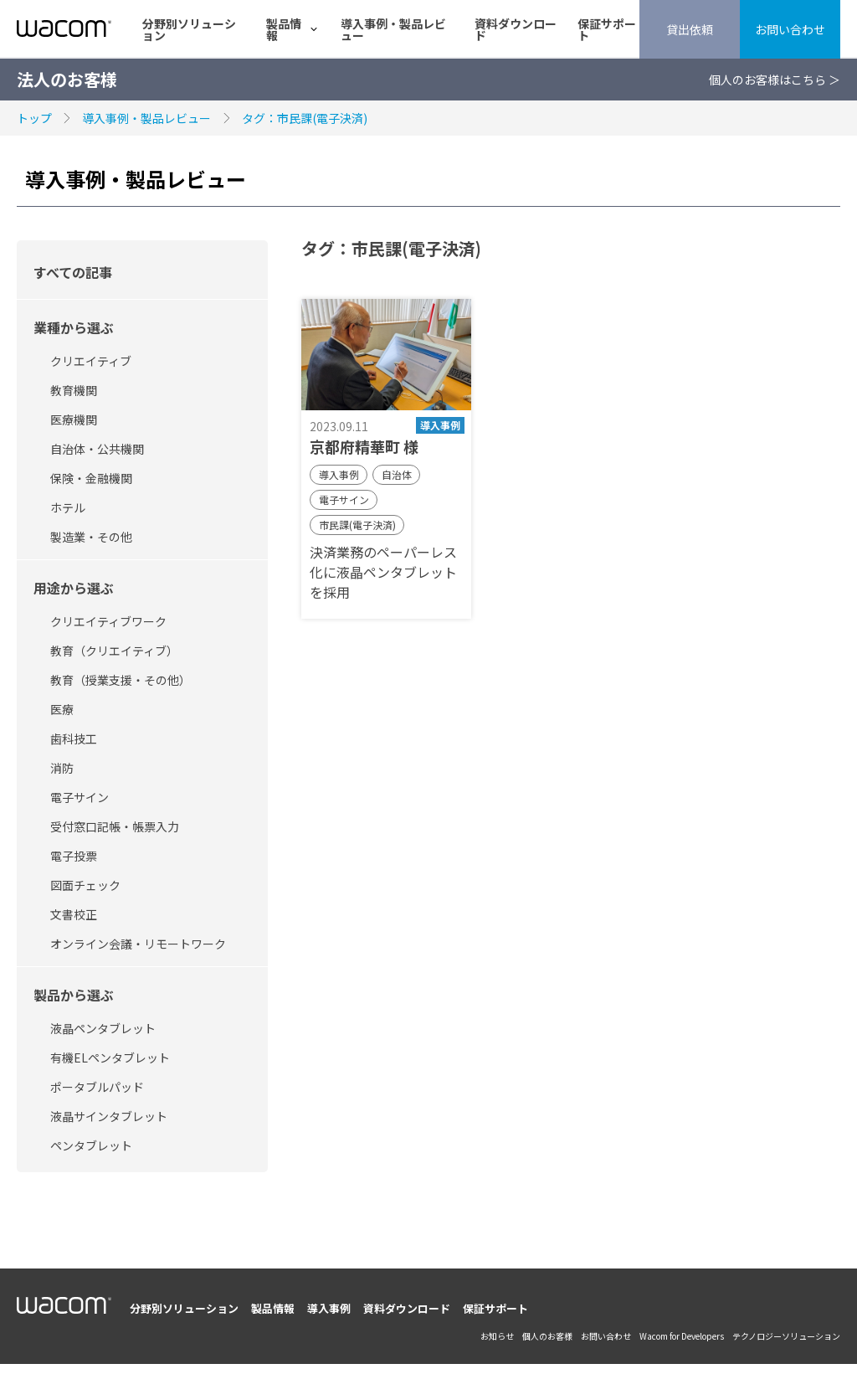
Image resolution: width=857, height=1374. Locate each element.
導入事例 (329, 1308)
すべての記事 (72, 272)
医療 (62, 709)
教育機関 (73, 390)
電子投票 (73, 855)
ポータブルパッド (97, 1086)
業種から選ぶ (73, 327)
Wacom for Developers (681, 1336)
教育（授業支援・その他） (120, 680)
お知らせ (497, 1336)
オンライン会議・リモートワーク (138, 943)
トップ (34, 118)
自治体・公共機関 (97, 448)
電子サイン (79, 797)
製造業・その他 (91, 536)
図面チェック (85, 885)
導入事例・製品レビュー (393, 29)
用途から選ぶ (73, 588)
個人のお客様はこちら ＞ (774, 79)
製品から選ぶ (73, 995)
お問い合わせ (790, 29)
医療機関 (73, 419)
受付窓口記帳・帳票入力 (114, 826)
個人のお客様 (547, 1336)
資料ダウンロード (516, 29)
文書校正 (73, 914)
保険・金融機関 (91, 478)
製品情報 (283, 29)
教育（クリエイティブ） (114, 650)
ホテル (67, 507)
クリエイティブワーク (108, 621)
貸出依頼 (689, 29)
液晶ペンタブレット (103, 1028)
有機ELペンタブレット (110, 1057)
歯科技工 (73, 738)
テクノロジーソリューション (786, 1336)
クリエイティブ (90, 361)
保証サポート (606, 29)
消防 (62, 767)
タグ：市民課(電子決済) (304, 118)
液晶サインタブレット (108, 1116)
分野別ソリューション (189, 29)
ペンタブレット (91, 1145)
